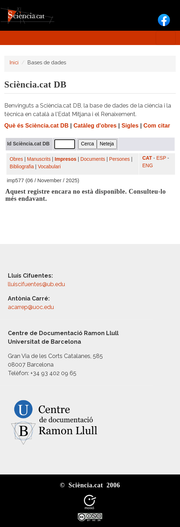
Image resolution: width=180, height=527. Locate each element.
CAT (147, 158)
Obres (16, 159)
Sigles (130, 126)
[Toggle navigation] (166, 38)
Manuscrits (39, 159)
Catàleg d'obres (95, 126)
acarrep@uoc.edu (31, 307)
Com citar (157, 126)
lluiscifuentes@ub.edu (37, 284)
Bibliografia (22, 166)
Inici (14, 62)
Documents (92, 159)
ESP (161, 158)
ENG (147, 165)
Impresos (65, 159)
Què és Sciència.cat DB (36, 126)
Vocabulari (49, 166)
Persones (119, 159)
